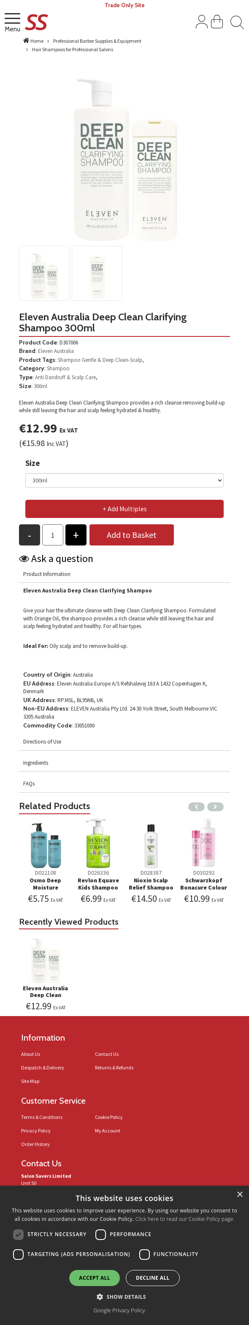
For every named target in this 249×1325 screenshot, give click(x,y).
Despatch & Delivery (42, 1067)
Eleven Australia (56, 351)
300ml (40, 386)
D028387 (151, 872)
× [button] (239, 1195)
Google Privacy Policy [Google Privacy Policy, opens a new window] (119, 1310)
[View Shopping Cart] (217, 23)
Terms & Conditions (41, 1117)
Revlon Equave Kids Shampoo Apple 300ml (98, 887)
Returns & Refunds (114, 1067)
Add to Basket (132, 534)
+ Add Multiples (125, 508)
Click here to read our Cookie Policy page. (185, 1219)
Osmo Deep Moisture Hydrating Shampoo (45, 890)
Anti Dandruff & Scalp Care (65, 377)
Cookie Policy (109, 1117)
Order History (35, 1144)
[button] (124, 1296)
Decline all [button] (153, 1277)
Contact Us (107, 1054)
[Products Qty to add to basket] (52, 534)
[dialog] (124, 1255)
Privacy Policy (36, 1130)
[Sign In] (202, 23)
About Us (30, 1054)
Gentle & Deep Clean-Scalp (112, 360)
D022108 (45, 872)
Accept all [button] (94, 1277)
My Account (107, 1130)
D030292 (203, 872)
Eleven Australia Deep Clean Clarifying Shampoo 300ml (45, 998)
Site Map (30, 1081)
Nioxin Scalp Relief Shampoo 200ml (151, 887)
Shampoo (69, 360)
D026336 (98, 872)
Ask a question (62, 558)
